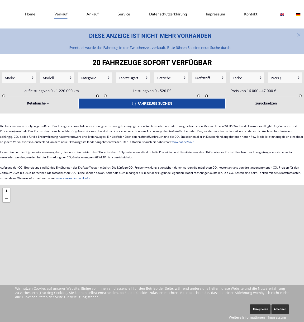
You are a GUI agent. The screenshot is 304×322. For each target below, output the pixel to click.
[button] (298, 35)
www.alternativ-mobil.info (73, 178)
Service (124, 14)
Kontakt (250, 14)
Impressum (215, 14)
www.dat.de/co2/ (182, 142)
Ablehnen (280, 309)
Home (30, 14)
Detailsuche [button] (38, 103)
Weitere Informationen (247, 317)
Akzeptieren (260, 309)
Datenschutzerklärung (168, 14)
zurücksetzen (266, 103)
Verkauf (60, 14)
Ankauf (92, 14)
